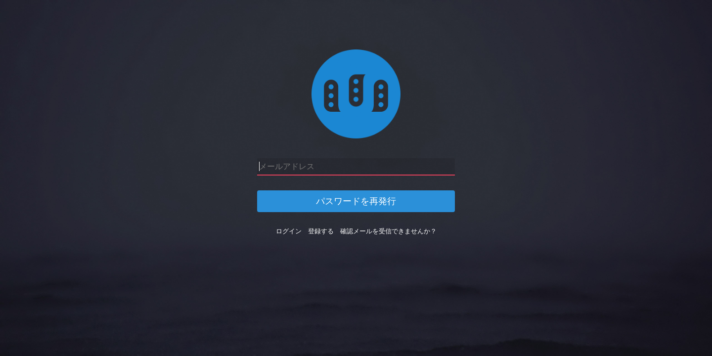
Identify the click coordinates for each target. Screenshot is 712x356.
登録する (321, 231)
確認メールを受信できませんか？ (388, 231)
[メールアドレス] (356, 167)
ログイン (289, 231)
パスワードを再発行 (356, 201)
